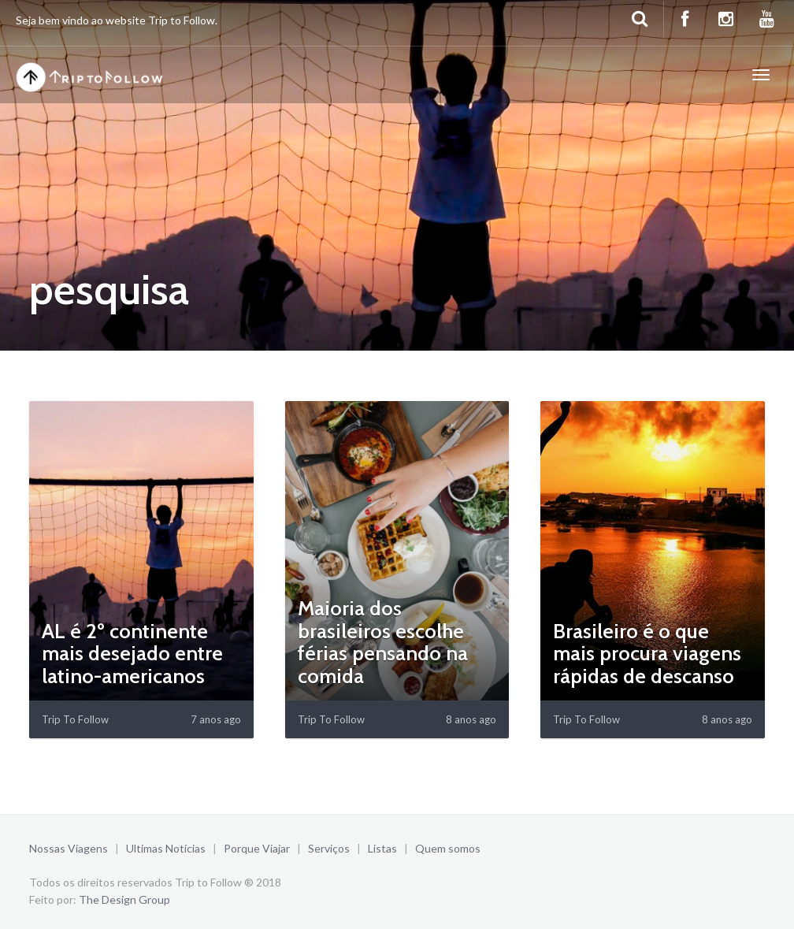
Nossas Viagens (68, 848)
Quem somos (447, 848)
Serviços (329, 848)
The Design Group (124, 899)
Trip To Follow (75, 719)
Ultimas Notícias (166, 848)
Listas (382, 848)
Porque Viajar (257, 848)
